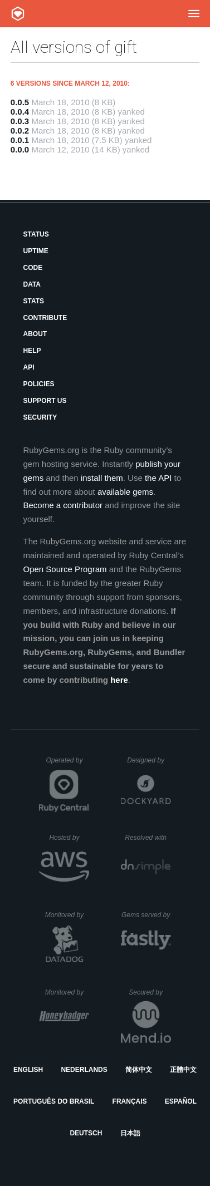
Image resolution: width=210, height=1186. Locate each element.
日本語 (130, 1133)
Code (32, 268)
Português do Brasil (53, 1101)
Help (32, 351)
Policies (38, 384)
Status (35, 234)
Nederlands (84, 1070)
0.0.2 (20, 130)
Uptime (35, 251)
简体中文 (138, 1070)
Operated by (67, 764)
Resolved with (147, 837)
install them (102, 478)
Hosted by (69, 837)
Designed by (148, 760)
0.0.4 (20, 111)
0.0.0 (20, 149)
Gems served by (146, 915)
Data (32, 284)
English (28, 1070)
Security (40, 417)
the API (158, 478)
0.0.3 (20, 121)
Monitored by (67, 915)
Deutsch (86, 1133)
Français (130, 1101)
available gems (125, 491)
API (28, 367)
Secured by (149, 992)
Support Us (44, 401)
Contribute (45, 318)
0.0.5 (20, 102)
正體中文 (183, 1070)
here (119, 680)
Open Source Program (64, 569)
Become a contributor (62, 505)
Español (181, 1101)
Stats (33, 301)
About (35, 334)
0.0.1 (20, 140)
